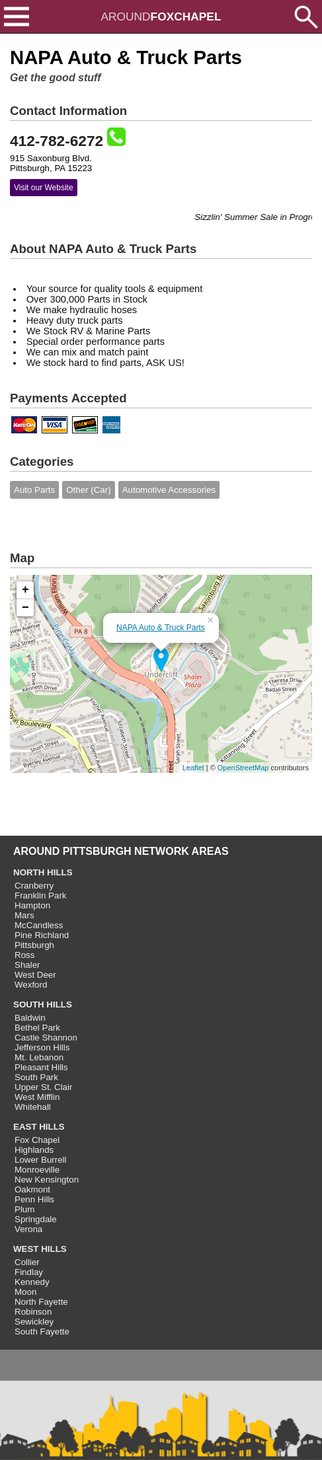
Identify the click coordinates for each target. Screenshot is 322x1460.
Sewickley (34, 1322)
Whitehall (33, 1107)
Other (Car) (88, 490)
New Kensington (47, 1180)
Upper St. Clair (43, 1087)
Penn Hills (34, 1199)
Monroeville (37, 1170)
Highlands (34, 1150)
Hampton (32, 905)
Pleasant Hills (41, 1067)
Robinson (33, 1312)
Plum (24, 1209)
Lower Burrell (41, 1160)
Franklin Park (41, 895)
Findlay (29, 1272)
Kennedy (32, 1282)
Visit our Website (43, 187)
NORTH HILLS (43, 872)
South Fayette (42, 1331)
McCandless (39, 925)
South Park (36, 1077)
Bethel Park (37, 1028)
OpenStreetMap (243, 768)
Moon (25, 1292)
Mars (24, 915)
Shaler (27, 965)
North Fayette (41, 1302)
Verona (28, 1229)
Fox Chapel (37, 1140)
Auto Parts (34, 490)
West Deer (35, 975)
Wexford (31, 985)
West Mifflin (37, 1097)
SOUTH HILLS (42, 1004)
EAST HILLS (39, 1127)
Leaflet (193, 768)
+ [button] (25, 590)
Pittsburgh (34, 945)
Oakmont (32, 1189)
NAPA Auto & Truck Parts (160, 627)
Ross (24, 955)
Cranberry (34, 886)
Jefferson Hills (42, 1047)
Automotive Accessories (169, 490)
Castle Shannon (46, 1037)
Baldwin (30, 1018)
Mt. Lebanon (39, 1057)
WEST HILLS (40, 1249)
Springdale (36, 1219)
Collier (27, 1262)
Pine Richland (42, 935)
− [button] (25, 608)
